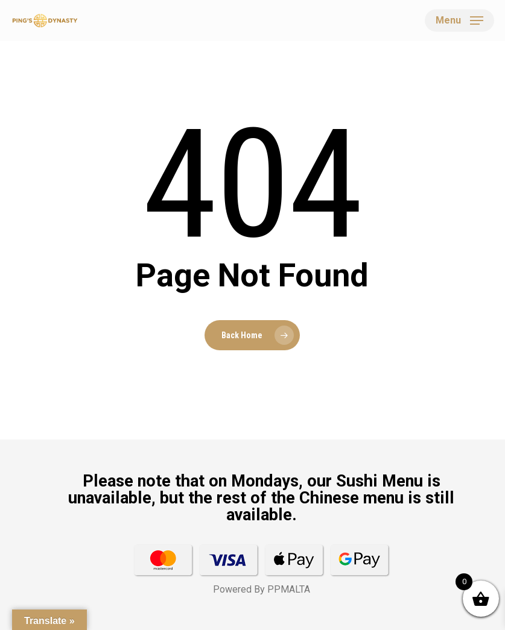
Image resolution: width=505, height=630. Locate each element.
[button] (459, 20)
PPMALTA (288, 589)
